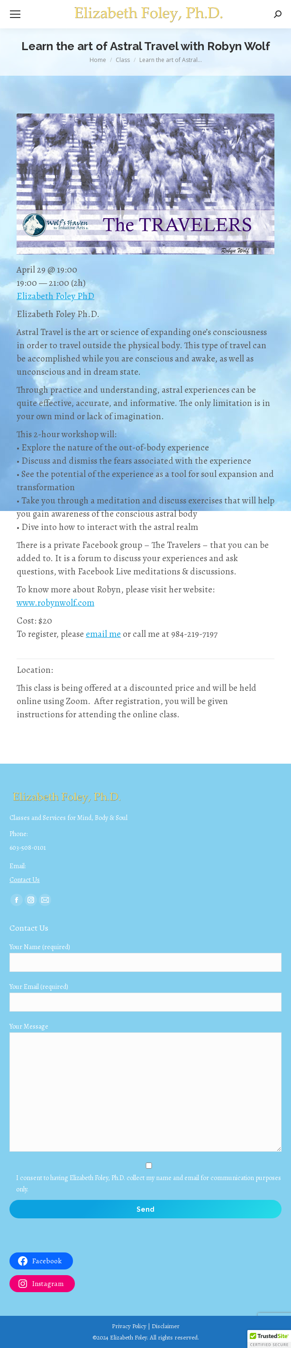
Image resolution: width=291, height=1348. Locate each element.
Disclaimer (166, 1326)
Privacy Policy (129, 1326)
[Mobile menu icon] (15, 14)
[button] (269, 1339)
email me (103, 634)
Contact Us (24, 879)
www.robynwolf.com (55, 603)
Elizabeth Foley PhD (55, 296)
